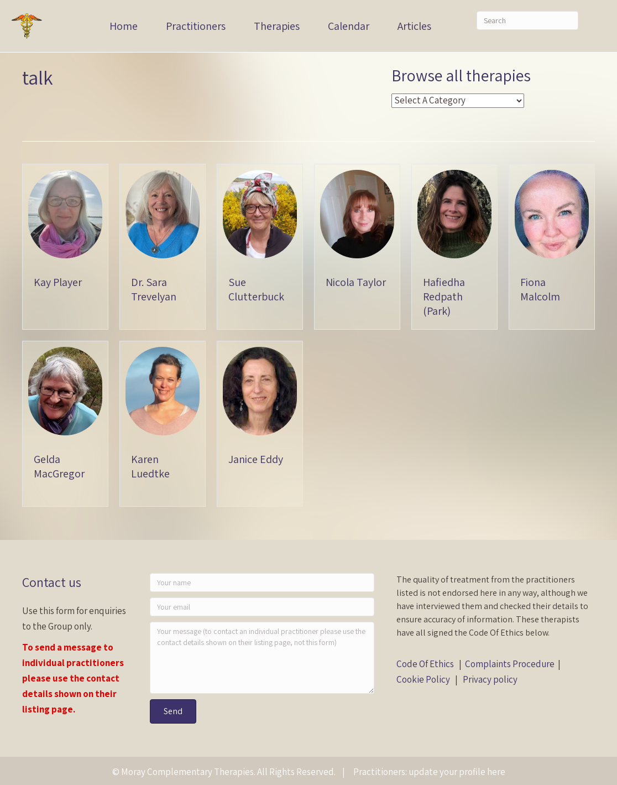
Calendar (348, 26)
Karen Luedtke (150, 466)
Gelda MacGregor (59, 466)
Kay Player (58, 282)
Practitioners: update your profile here (429, 772)
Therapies (277, 26)
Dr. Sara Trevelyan (153, 289)
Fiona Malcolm (540, 289)
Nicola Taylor (356, 282)
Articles (414, 26)
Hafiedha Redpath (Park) (444, 296)
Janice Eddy (255, 459)
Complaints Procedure (510, 664)
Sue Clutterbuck (256, 289)
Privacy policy (490, 679)
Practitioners (196, 26)
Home (123, 26)
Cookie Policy (423, 679)
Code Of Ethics (425, 664)
